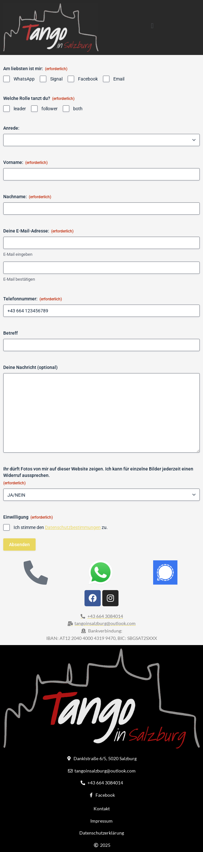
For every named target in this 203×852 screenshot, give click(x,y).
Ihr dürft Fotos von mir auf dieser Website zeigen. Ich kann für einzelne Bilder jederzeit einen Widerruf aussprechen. (98, 476)
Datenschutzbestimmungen (73, 527)
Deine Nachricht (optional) (30, 367)
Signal (56, 78)
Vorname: (25, 163)
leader (20, 108)
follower (49, 108)
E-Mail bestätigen (19, 279)
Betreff (10, 333)
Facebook (88, 78)
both (78, 108)
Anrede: (11, 128)
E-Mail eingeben (17, 254)
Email (118, 78)
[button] (152, 25)
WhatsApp (24, 78)
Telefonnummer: (32, 299)
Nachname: (27, 197)
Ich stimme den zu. (61, 527)
